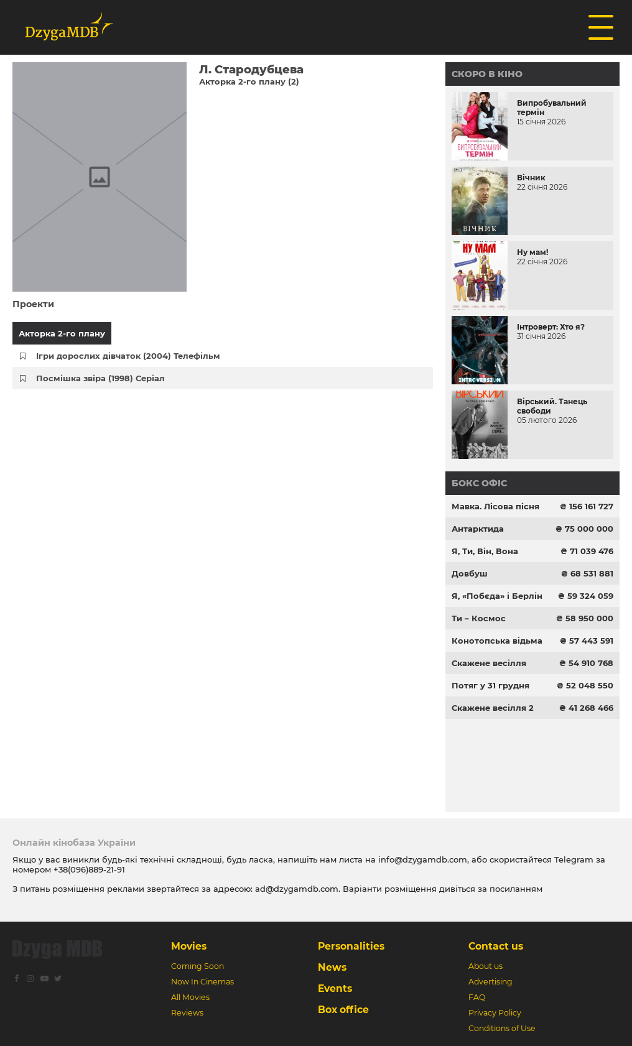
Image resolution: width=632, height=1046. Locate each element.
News (332, 967)
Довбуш (470, 573)
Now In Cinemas (202, 981)
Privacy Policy (494, 1012)
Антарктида (478, 529)
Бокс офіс (479, 483)
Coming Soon (197, 966)
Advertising (490, 981)
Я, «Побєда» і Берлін (497, 596)
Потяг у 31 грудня (490, 685)
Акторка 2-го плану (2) (249, 81)
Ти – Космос (479, 618)
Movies (189, 946)
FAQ (476, 997)
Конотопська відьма (497, 641)
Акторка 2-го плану (62, 333)
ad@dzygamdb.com (296, 889)
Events (335, 988)
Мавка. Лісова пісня (495, 506)
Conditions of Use (502, 1028)
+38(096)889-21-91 (89, 869)
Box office (343, 1010)
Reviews (187, 1012)
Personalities (351, 946)
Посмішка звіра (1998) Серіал (100, 378)
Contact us (495, 946)
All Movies (190, 997)
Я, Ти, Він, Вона (485, 551)
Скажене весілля (489, 663)
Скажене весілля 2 (493, 708)
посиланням (516, 889)
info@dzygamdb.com (421, 859)
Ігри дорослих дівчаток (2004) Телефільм (128, 356)
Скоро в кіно (487, 74)
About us (485, 966)
